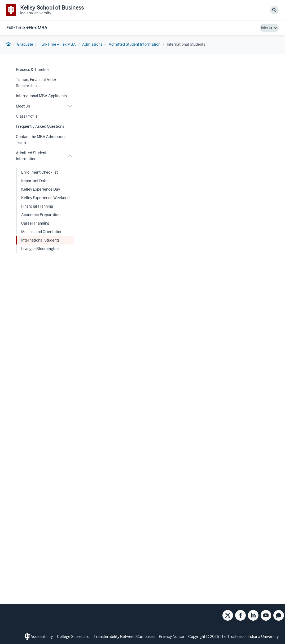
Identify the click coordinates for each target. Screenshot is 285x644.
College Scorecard (73, 636)
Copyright (196, 636)
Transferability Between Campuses (124, 636)
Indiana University (263, 636)
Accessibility (41, 636)
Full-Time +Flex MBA (26, 28)
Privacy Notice (171, 636)
